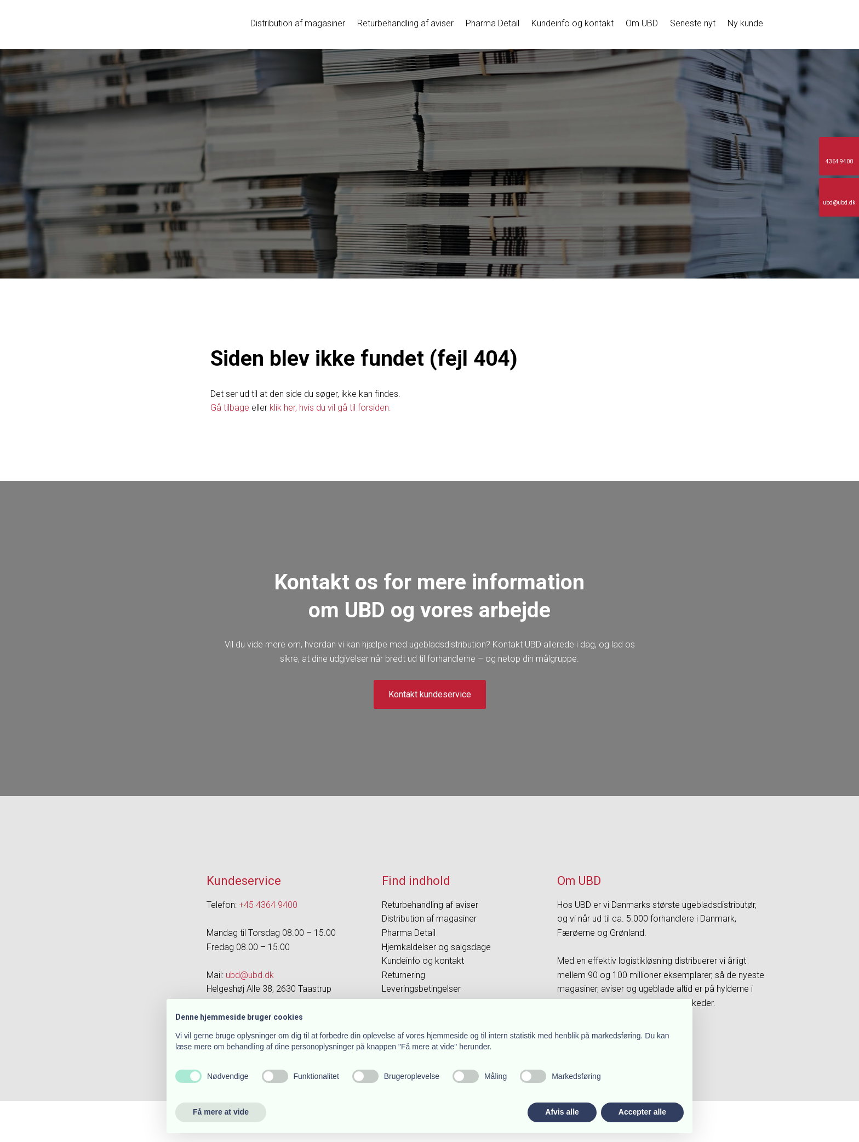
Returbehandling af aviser (405, 23)
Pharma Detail (492, 23)
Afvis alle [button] (562, 1111)
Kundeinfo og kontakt (572, 23)
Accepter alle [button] (642, 1111)
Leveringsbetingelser (421, 989)
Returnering (403, 975)
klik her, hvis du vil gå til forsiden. (330, 407)
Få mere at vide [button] (221, 1111)
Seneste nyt (692, 23)
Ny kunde (745, 23)
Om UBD (642, 23)
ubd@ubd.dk (250, 975)
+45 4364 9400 (268, 905)
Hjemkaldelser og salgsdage (436, 947)
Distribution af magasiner (297, 23)
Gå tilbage (229, 407)
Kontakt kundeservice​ (429, 694)
